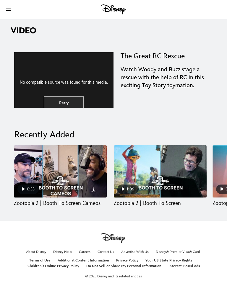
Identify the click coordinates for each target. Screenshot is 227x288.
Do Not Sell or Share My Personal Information (123, 266)
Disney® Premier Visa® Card (178, 252)
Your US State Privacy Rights (168, 260)
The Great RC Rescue (153, 56)
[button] (8, 9)
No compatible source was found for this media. (64, 82)
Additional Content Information (83, 260)
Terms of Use (40, 260)
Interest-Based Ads (184, 266)
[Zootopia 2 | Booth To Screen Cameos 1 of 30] (60, 171)
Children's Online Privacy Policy (53, 266)
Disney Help (62, 252)
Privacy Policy (127, 260)
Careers (84, 252)
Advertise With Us (135, 252)
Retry (64, 103)
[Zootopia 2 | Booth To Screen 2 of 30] (160, 171)
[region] (64, 80)
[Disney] (113, 9)
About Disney (36, 252)
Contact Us (106, 252)
